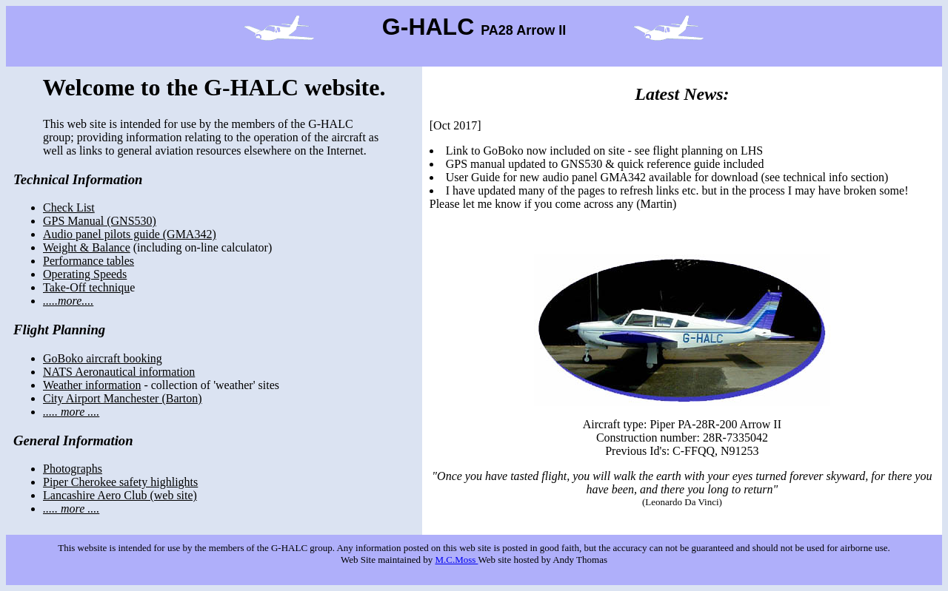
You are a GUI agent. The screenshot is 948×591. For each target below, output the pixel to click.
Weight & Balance (86, 247)
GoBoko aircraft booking (102, 358)
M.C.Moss (456, 559)
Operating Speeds (85, 274)
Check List (69, 207)
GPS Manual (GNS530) (99, 221)
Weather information (92, 385)
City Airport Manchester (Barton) (122, 398)
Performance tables (88, 260)
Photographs (72, 468)
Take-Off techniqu (86, 287)
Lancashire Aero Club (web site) (120, 495)
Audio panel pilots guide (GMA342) (129, 234)
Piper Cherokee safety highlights (120, 482)
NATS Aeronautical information (119, 371)
